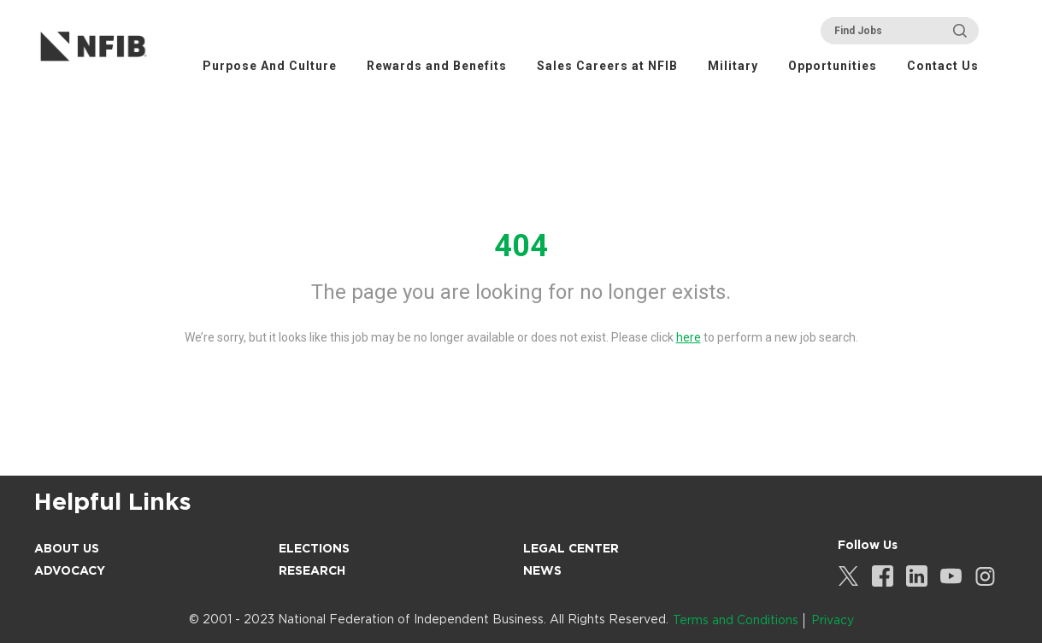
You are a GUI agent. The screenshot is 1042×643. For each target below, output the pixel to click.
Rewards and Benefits (437, 66)
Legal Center (571, 548)
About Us (66, 548)
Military (733, 66)
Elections (314, 548)
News (542, 570)
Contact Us (943, 66)
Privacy (832, 620)
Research (312, 570)
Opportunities (832, 66)
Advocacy (69, 570)
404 (521, 246)
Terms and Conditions (735, 620)
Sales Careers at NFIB (607, 66)
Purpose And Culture (270, 66)
